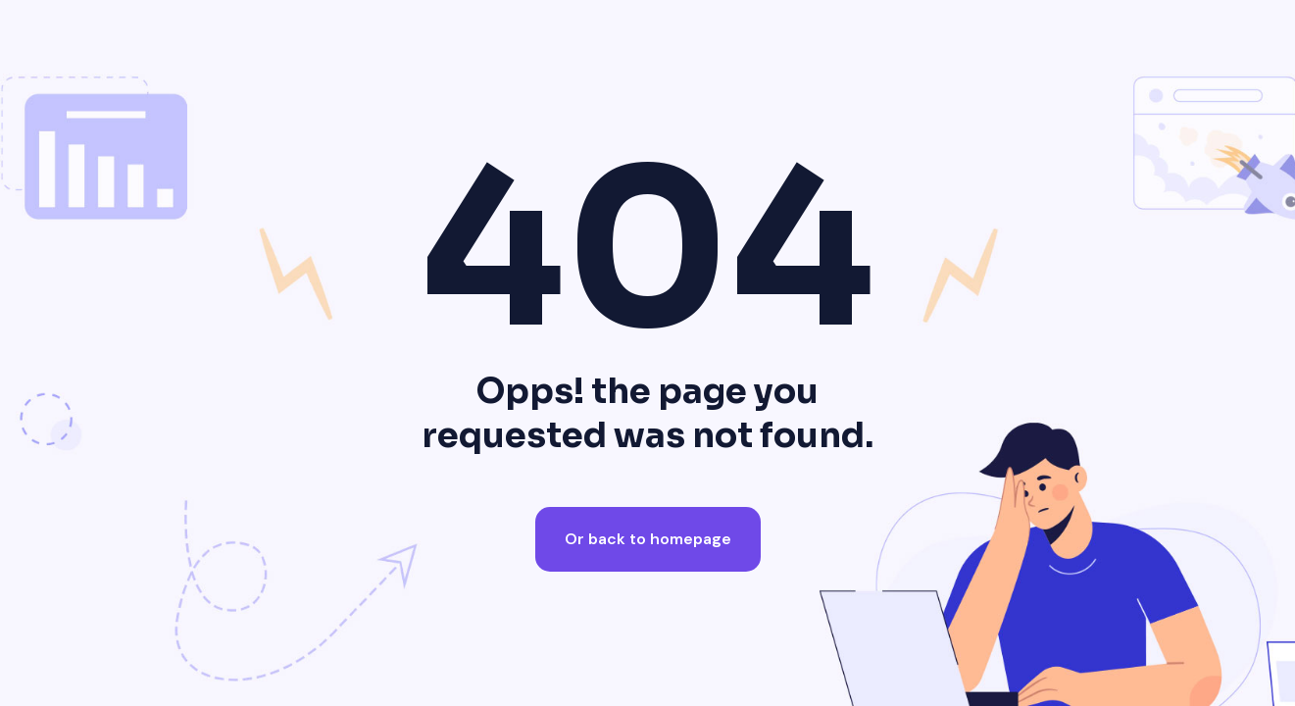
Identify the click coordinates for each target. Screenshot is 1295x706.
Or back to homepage (648, 539)
